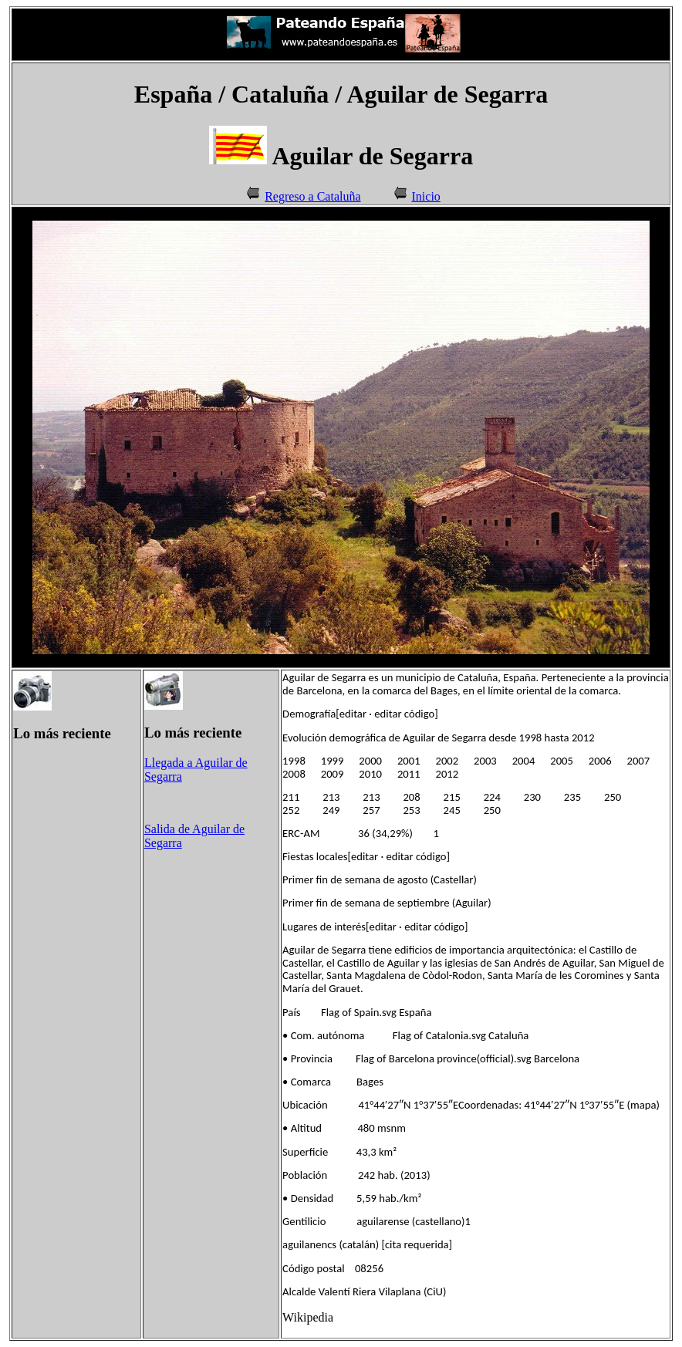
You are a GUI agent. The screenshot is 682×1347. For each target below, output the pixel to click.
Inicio (426, 196)
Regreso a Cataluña (312, 196)
